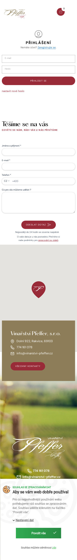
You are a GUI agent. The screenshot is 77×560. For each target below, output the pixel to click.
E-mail (8, 58)
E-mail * (6, 160)
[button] (72, 12)
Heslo (7, 69)
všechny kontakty (28, 366)
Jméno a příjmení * (11, 145)
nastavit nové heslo (13, 91)
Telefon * (6, 174)
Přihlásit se (38, 80)
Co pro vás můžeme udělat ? (16, 189)
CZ (5, 181)
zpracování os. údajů (48, 240)
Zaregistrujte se (47, 47)
